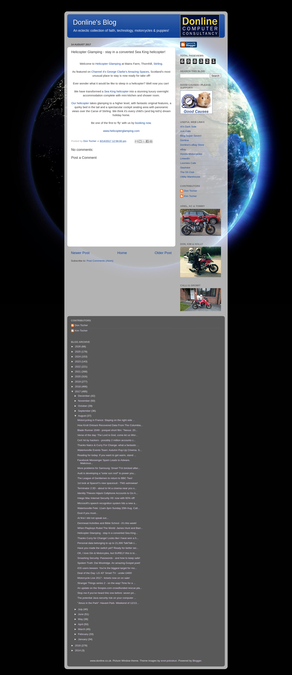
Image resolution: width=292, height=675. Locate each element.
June (81, 614)
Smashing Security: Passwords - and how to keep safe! (108, 558)
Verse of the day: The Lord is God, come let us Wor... (107, 435)
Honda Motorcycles (191, 154)
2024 (78, 356)
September (84, 410)
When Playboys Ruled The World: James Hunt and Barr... (110, 528)
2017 (78, 391)
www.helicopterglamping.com (121, 130)
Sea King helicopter (116, 91)
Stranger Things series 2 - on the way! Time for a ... (106, 583)
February (83, 634)
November (84, 400)
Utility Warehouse (190, 176)
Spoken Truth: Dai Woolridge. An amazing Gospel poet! (108, 563)
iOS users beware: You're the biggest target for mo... (107, 568)
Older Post (163, 253)
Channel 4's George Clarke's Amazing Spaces (120, 71)
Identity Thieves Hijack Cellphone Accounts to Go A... (107, 493)
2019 (78, 381)
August (82, 415)
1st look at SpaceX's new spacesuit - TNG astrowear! (107, 483)
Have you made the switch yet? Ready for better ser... (107, 548)
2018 (78, 386)
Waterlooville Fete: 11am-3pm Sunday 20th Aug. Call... (108, 508)
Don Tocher (190, 190)
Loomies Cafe (188, 163)
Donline (184, 140)
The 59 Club (187, 172)
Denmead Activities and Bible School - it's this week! (107, 523)
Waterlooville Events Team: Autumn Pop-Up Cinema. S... (109, 450)
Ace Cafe (185, 131)
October (83, 405)
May (81, 619)
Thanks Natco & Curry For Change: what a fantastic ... (108, 445)
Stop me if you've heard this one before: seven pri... (106, 593)
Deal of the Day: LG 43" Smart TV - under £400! (104, 573)
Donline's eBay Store (192, 144)
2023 (78, 361)
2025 (78, 351)
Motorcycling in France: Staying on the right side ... (106, 420)
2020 (78, 376)
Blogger (197, 660)
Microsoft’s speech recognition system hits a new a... (107, 503)
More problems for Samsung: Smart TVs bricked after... (108, 468)
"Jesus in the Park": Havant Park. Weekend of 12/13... (108, 603)
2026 (78, 346)
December (84, 395)
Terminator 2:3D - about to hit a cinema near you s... (107, 488)
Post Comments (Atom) (100, 260)
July (80, 609)
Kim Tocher (190, 196)
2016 (78, 645)
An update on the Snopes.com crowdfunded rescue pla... (109, 588)
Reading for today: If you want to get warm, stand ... (106, 455)
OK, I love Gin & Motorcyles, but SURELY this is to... (107, 553)
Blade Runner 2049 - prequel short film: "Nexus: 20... (107, 430)
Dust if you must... (87, 513)
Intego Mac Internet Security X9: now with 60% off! (106, 498)
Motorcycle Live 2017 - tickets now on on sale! (103, 578)
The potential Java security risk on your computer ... (106, 597)
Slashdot (185, 167)
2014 (78, 650)
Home (122, 253)
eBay (183, 149)
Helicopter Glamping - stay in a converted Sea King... (107, 533)
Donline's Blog (94, 22)
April (81, 624)
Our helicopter (80, 103)
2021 (78, 371)
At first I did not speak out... (93, 518)
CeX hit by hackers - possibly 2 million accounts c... (106, 440)
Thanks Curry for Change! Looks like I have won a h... (108, 538)
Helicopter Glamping (108, 63)
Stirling (158, 63)
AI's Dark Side (188, 126)
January (83, 639)
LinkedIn (185, 158)
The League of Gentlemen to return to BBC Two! (104, 478)
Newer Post (80, 253)
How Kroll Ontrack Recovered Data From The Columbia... (110, 425)
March (82, 629)
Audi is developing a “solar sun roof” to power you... (106, 473)
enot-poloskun (169, 660)
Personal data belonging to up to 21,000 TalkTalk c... (107, 543)
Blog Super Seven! (191, 135)
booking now (143, 122)
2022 (78, 366)
